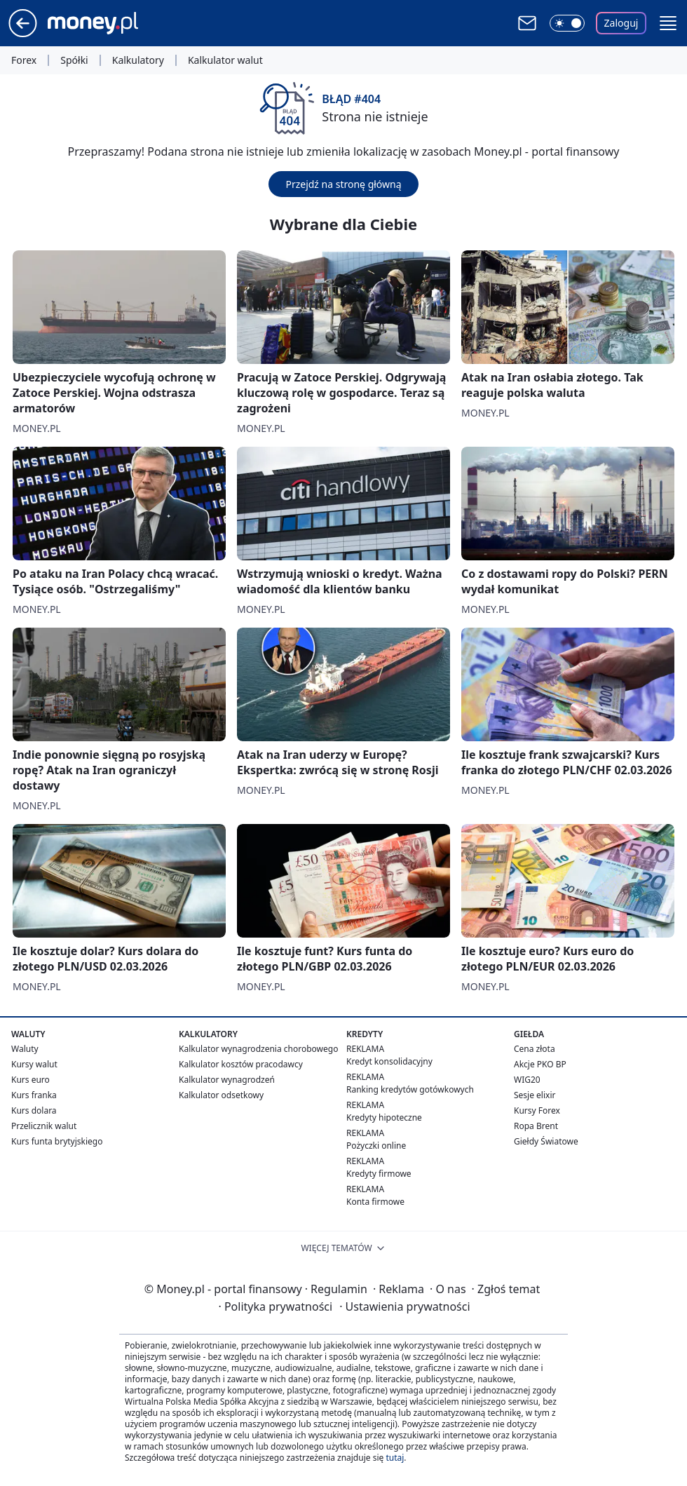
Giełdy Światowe (546, 1141)
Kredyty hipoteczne (384, 1117)
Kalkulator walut (225, 60)
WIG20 (527, 1080)
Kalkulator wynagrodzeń (227, 1080)
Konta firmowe (375, 1202)
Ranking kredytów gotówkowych (410, 1089)
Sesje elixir (534, 1095)
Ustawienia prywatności (404, 1306)
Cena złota (534, 1049)
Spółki (74, 60)
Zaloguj (621, 22)
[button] (668, 23)
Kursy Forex (537, 1110)
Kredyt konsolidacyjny (389, 1061)
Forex (23, 60)
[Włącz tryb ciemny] (567, 23)
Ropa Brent (536, 1126)
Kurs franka (34, 1095)
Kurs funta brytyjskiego (56, 1141)
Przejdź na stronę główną (343, 184)
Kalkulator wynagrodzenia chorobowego (258, 1049)
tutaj (395, 1458)
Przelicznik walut (43, 1126)
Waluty (25, 1049)
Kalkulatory (138, 60)
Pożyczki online (376, 1145)
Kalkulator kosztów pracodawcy (241, 1064)
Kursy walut (34, 1064)
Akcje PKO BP (540, 1064)
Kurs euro (30, 1080)
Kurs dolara (34, 1110)
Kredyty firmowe (378, 1174)
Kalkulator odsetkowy (221, 1095)
